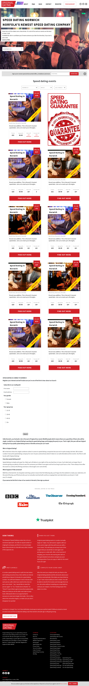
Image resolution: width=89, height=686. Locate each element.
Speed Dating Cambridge (56, 659)
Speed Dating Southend (55, 667)
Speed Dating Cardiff (67, 661)
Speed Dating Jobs (37, 644)
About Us (35, 636)
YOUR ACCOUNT (70, 4)
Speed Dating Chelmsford (56, 661)
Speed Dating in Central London (57, 646)
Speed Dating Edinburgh (55, 665)
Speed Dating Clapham (55, 644)
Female (9, 399)
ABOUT (26, 4)
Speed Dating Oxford (55, 656)
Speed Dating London (55, 640)
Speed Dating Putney (55, 650)
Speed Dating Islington (55, 648)
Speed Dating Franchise (38, 652)
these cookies (63, 684)
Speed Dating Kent (66, 658)
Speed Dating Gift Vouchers (56, 636)
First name (7, 388)
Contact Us (35, 634)
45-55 (8, 418)
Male (8, 403)
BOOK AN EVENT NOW (9, 616)
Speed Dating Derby (54, 663)
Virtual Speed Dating (55, 634)
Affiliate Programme (37, 640)
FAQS (33, 4)
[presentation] (17, 428)
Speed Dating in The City (55, 654)
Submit (25, 434)
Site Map (35, 654)
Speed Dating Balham (55, 642)
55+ (8, 422)
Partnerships (36, 642)
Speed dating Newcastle (68, 663)
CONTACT (48, 4)
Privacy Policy (36, 646)
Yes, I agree (73, 683)
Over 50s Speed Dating (67, 667)
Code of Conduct (37, 650)
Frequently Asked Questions (39, 638)
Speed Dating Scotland (67, 659)
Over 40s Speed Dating (67, 665)
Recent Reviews (53, 638)
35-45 (8, 414)
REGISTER (58, 4)
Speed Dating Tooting (55, 652)
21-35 (8, 410)
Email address (8, 392)
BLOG (40, 4)
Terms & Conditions (37, 648)
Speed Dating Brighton (55, 658)
